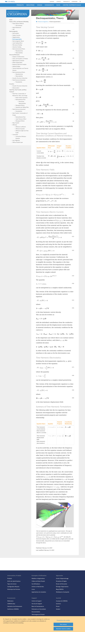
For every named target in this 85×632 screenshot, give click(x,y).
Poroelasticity (19, 82)
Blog (58, 5)
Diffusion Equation (20, 128)
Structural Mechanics (14, 54)
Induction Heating (16, 47)
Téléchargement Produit (38, 614)
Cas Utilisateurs (36, 584)
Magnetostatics (16, 37)
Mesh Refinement (16, 27)
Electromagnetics (13, 31)
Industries (30, 5)
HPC (13, 29)
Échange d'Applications (62, 586)
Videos (39, 5)
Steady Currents (16, 35)
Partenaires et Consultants (39, 609)
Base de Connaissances (38, 606)
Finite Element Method (18, 23)
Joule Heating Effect (17, 43)
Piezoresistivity (19, 52)
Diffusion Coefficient (21, 126)
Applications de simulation (39, 592)
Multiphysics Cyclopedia (62, 592)
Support (52, 1)
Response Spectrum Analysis (19, 64)
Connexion (74, 1)
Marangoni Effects (20, 105)
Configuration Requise (13, 586)
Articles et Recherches (38, 586)
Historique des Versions (13, 589)
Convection (15, 134)
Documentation (36, 612)
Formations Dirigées (61, 581)
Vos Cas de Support (37, 603)
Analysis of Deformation (18, 56)
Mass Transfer (15, 123)
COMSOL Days (11, 603)
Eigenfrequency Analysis (18, 60)
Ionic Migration (16, 140)
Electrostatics (15, 33)
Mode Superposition (17, 62)
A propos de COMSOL (62, 601)
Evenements (49, 5)
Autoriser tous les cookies (63, 629)
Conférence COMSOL (13, 609)
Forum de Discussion (61, 584)
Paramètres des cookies (63, 620)
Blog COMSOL (60, 589)
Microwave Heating (17, 45)
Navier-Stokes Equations (21, 97)
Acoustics (11, 84)
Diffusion (14, 125)
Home (10, 19)
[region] (42, 624)
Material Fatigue (16, 66)
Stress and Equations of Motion (20, 58)
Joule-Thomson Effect (21, 119)
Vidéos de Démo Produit (38, 581)
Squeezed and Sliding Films (22, 107)
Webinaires (10, 601)
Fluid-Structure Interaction (18, 80)
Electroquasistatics (17, 39)
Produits (20, 5)
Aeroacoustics (15, 88)
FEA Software (19, 25)
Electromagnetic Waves (18, 41)
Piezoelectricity (19, 51)
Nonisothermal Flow (20, 99)
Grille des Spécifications (14, 581)
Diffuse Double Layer (17, 142)
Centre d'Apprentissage (72, 5)
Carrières (58, 603)
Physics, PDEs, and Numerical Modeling (18, 21)
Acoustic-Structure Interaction (19, 78)
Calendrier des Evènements (14, 606)
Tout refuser (63, 624)
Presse (58, 606)
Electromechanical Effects (18, 49)
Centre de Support (36, 601)
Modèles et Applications (38, 578)
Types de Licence (11, 584)
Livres (33, 589)
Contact (59, 1)
